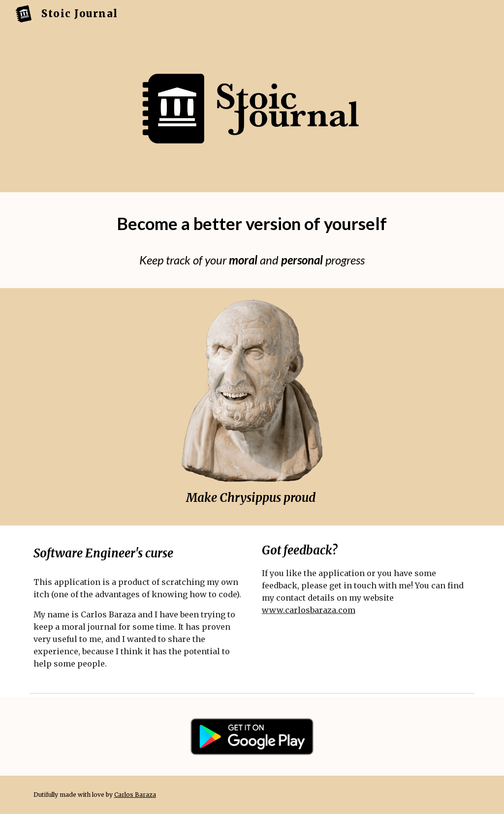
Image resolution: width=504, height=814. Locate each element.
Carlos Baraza (135, 794)
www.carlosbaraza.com (308, 610)
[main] (251, 224)
